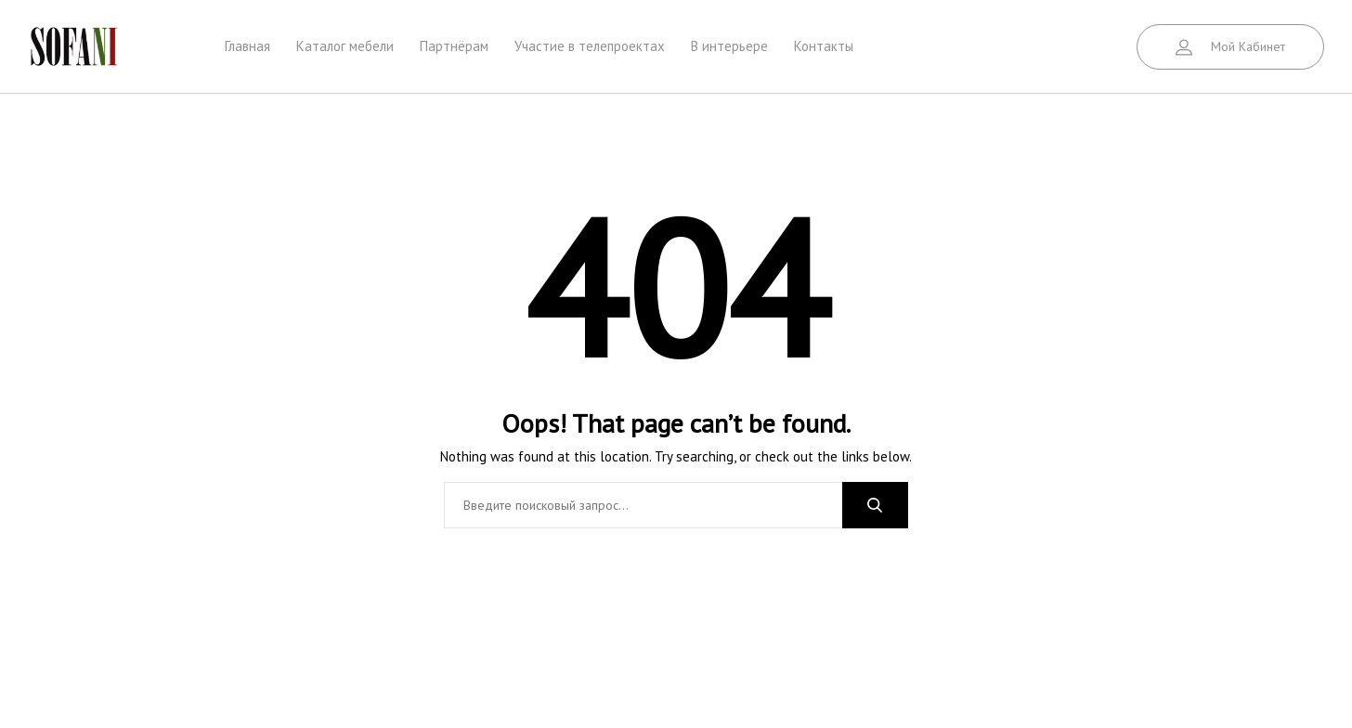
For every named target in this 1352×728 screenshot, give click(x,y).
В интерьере (729, 46)
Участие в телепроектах (589, 46)
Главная (247, 46)
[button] (1230, 47)
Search (874, 505)
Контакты (823, 46)
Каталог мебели (345, 46)
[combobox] (643, 505)
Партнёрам (454, 46)
